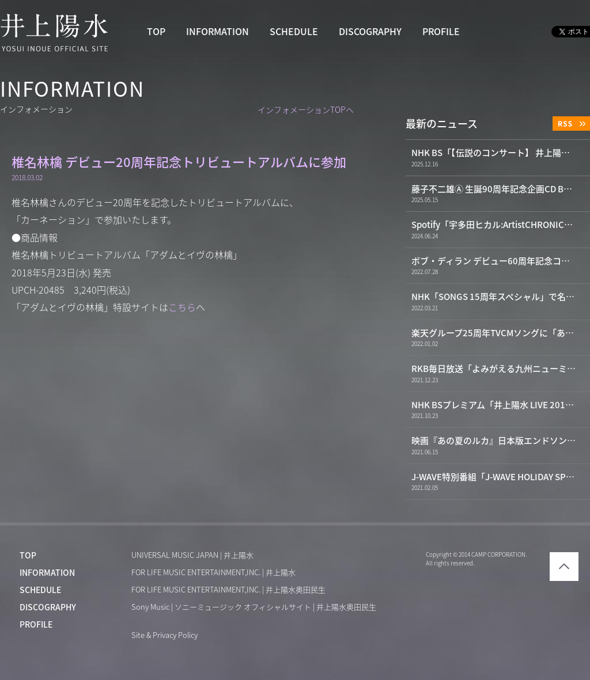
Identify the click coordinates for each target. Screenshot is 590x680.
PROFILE (441, 31)
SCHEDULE (294, 31)
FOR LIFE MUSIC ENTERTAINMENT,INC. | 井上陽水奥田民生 (228, 590)
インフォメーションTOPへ (306, 110)
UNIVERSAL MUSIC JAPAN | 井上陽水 (192, 555)
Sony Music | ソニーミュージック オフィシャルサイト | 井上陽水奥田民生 (253, 607)
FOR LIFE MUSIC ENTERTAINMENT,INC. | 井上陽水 (213, 572)
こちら (182, 307)
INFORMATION (217, 31)
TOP (156, 31)
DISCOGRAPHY (370, 31)
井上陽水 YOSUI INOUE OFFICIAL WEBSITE (54, 32)
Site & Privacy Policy (164, 635)
